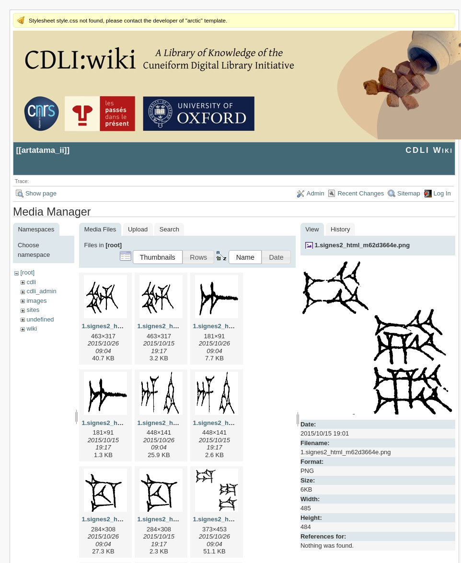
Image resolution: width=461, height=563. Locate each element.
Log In (442, 193)
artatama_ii (43, 150)
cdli (31, 282)
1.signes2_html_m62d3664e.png (362, 245)
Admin (315, 193)
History (340, 229)
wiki (31, 328)
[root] (27, 272)
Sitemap (408, 193)
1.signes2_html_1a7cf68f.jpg (235, 326)
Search (169, 229)
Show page (41, 193)
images (36, 300)
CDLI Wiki (429, 150)
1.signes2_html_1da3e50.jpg (235, 519)
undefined (40, 319)
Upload (138, 229)
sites (32, 309)
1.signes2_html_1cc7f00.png (179, 519)
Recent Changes (360, 193)
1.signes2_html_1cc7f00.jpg (122, 519)
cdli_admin (41, 291)
